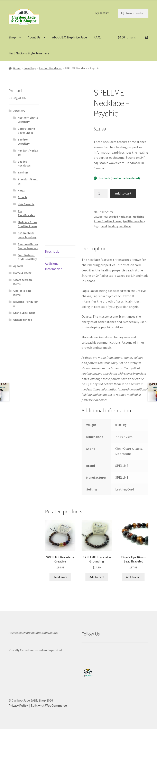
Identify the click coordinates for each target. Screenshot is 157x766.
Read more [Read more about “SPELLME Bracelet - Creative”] (60, 577)
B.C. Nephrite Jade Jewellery (27, 235)
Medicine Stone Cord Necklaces (27, 224)
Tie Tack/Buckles (26, 213)
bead (104, 226)
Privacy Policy (18, 705)
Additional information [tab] (53, 266)
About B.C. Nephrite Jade (69, 37)
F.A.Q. (97, 37)
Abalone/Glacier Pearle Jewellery (28, 246)
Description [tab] (53, 251)
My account (102, 13)
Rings (21, 190)
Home (16, 68)
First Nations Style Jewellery (29, 53)
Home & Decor (22, 273)
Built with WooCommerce (49, 705)
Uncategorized (22, 320)
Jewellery (30, 68)
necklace (125, 226)
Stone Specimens (24, 313)
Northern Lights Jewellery (28, 120)
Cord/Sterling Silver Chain (26, 131)
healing (113, 226)
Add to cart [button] (97, 577)
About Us (34, 37)
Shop (12, 37)
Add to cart (123, 193)
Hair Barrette (26, 204)
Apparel (18, 266)
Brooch (22, 197)
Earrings (23, 172)
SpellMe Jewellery (134, 221)
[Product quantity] (101, 193)
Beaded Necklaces (50, 68)
